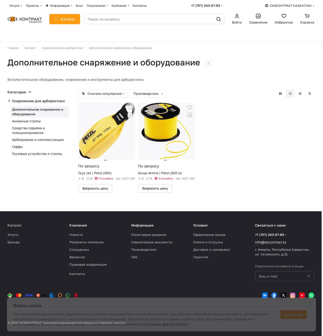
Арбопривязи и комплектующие (38, 140)
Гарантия (200, 257)
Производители (144, 249)
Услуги (12, 235)
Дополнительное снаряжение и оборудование (37, 111)
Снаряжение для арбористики (38, 101)
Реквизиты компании (86, 242)
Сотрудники (79, 249)
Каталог (14, 225)
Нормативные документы (151, 242)
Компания (78, 225)
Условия (200, 225)
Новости (76, 235)
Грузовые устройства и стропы (37, 154)
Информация (142, 225)
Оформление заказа (209, 235)
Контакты (77, 274)
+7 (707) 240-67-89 (205, 5)
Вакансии (77, 257)
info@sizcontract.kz (270, 242)
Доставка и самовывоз (211, 249)
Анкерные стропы (26, 121)
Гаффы (17, 147)
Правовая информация (88, 264)
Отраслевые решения (148, 235)
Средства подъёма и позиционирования (28, 130)
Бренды (13, 242)
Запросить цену (95, 188)
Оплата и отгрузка (208, 242)
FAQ (134, 257)
